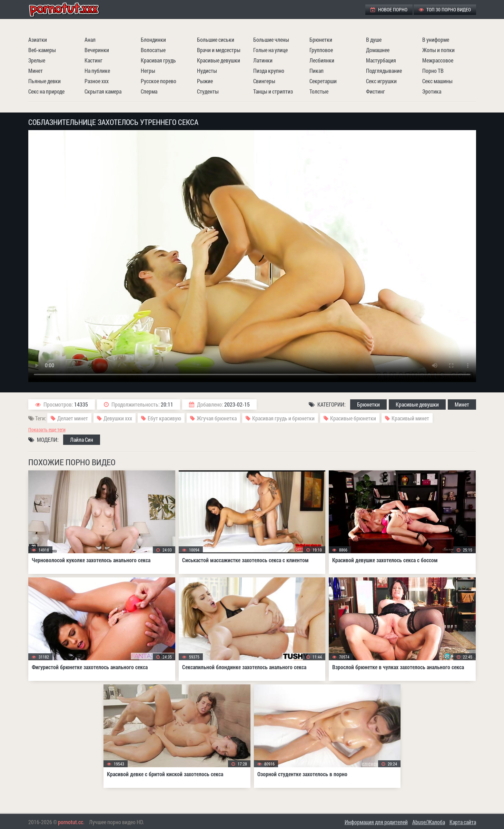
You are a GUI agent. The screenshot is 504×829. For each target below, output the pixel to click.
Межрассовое (437, 60)
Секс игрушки (381, 81)
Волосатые (153, 49)
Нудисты (207, 70)
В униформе (435, 39)
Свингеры (264, 81)
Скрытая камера (103, 91)
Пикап (316, 70)
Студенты (208, 91)
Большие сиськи (215, 39)
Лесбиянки (321, 60)
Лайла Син (81, 439)
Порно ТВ (433, 70)
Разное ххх (97, 81)
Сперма (149, 91)
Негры (148, 70)
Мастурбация (381, 60)
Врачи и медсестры (218, 49)
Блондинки (153, 39)
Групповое (321, 49)
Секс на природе (46, 91)
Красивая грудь (158, 60)
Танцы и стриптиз (273, 91)
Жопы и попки (438, 49)
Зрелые (36, 60)
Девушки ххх (117, 418)
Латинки (263, 60)
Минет (35, 70)
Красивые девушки (218, 60)
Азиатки (37, 39)
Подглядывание (384, 70)
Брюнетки (320, 39)
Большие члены (271, 39)
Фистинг (375, 91)
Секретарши (323, 81)
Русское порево (158, 81)
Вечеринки (97, 49)
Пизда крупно (268, 70)
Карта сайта (462, 822)
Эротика (431, 91)
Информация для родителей (376, 822)
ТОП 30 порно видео (445, 9)
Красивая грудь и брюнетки (283, 418)
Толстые (318, 91)
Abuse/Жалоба (428, 822)
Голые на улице (270, 49)
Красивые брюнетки (353, 418)
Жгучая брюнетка (217, 418)
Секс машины (437, 81)
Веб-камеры (42, 49)
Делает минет (72, 418)
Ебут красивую (164, 418)
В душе (374, 39)
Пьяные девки (44, 81)
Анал (90, 39)
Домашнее (377, 49)
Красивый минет (410, 418)
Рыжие (205, 81)
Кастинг (93, 60)
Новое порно (388, 9)
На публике (97, 70)
